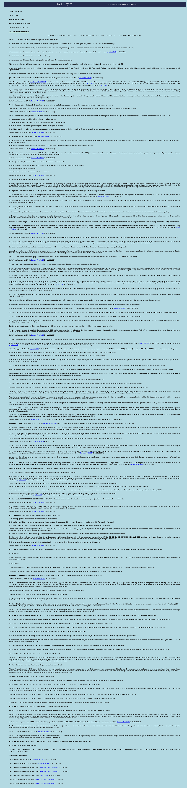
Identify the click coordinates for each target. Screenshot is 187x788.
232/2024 (104, 85)
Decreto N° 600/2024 (37, 419)
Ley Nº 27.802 (34, 349)
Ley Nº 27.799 (21, 480)
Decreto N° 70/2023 (85, 78)
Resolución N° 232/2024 (38, 82)
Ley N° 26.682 (90, 83)
